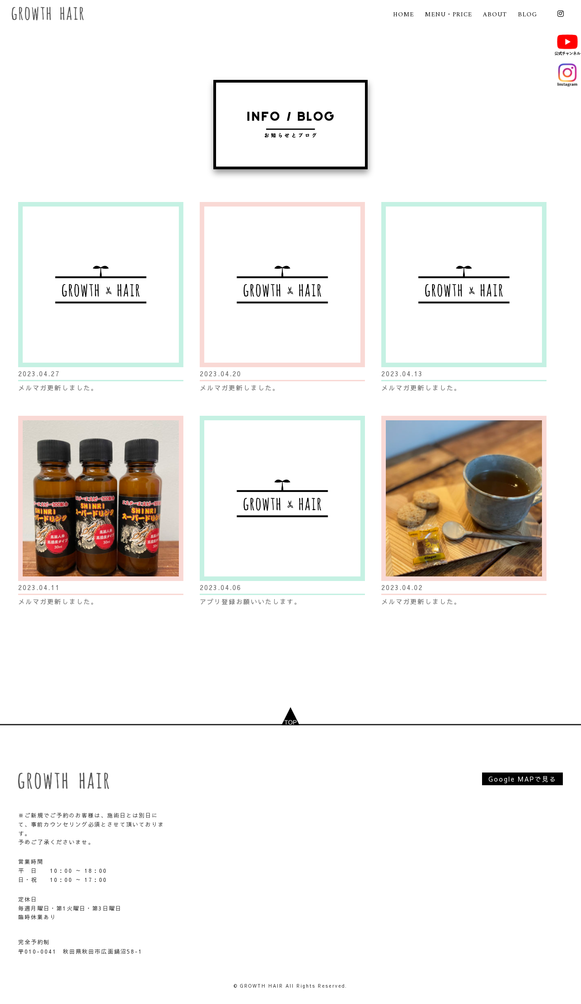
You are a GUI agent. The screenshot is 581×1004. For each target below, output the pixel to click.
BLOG (527, 14)
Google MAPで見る (522, 778)
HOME (403, 14)
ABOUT (495, 14)
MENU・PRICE (448, 14)
